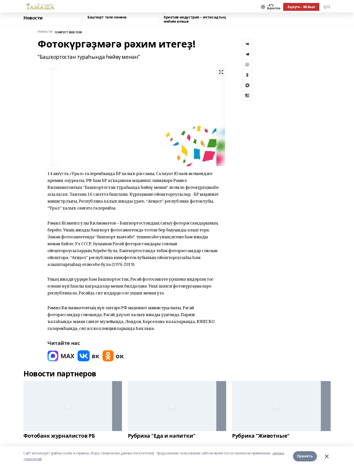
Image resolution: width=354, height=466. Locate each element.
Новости (33, 18)
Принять (305, 456)
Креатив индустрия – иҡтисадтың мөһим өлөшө (195, 19)
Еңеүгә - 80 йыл (301, 6)
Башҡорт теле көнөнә (107, 17)
